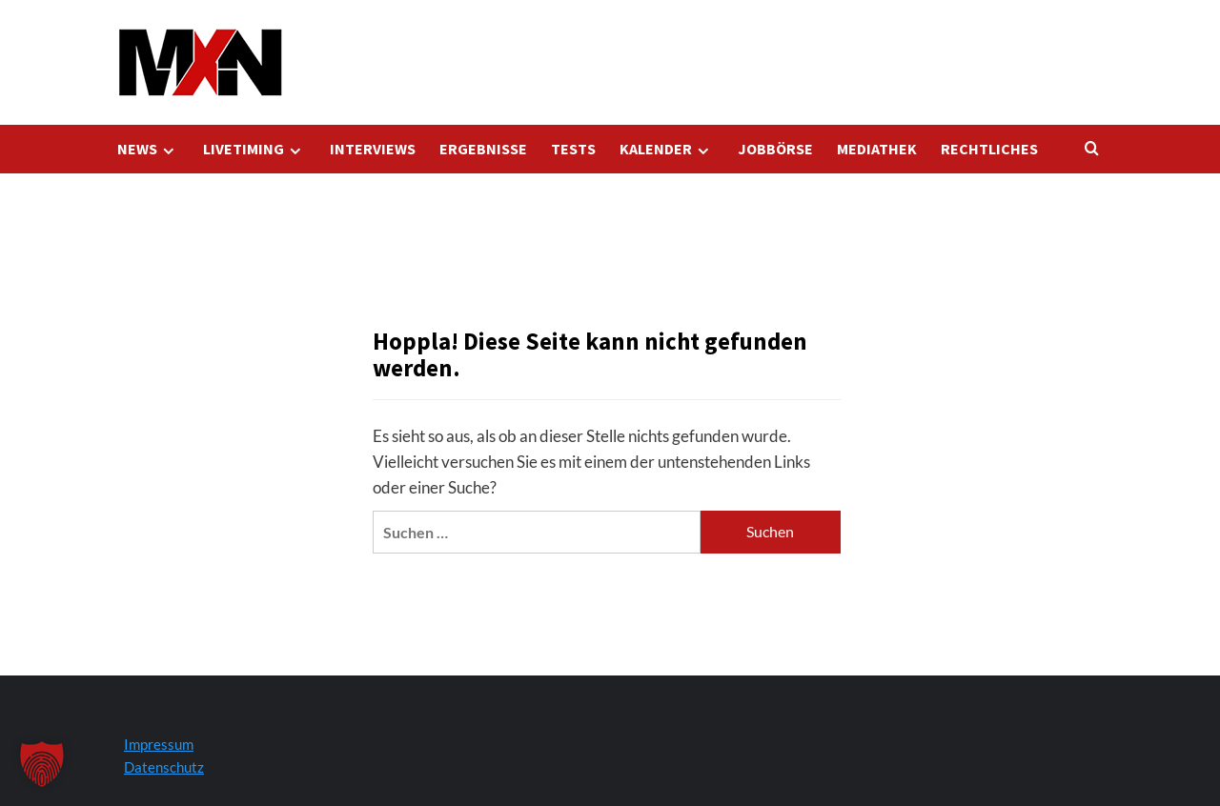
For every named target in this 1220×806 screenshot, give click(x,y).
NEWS (148, 149)
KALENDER (667, 149)
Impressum (158, 744)
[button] (42, 764)
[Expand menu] (168, 151)
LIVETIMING (254, 149)
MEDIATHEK (877, 148)
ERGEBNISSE (483, 148)
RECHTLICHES (989, 148)
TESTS (573, 148)
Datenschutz (164, 767)
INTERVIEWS (373, 148)
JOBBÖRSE (775, 148)
